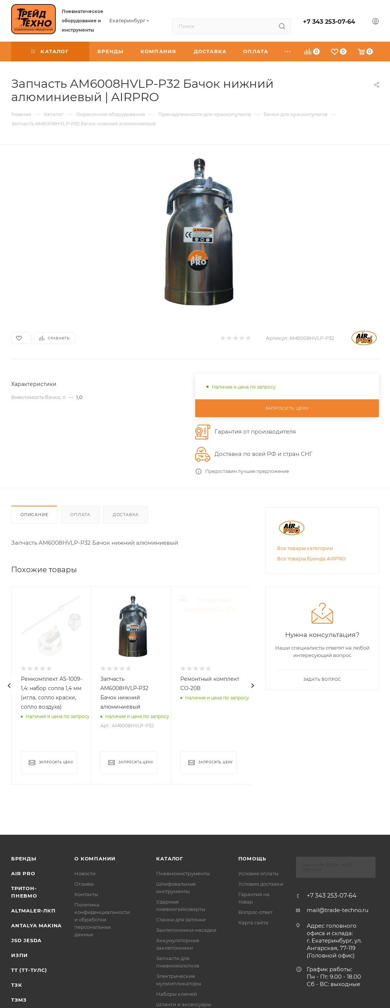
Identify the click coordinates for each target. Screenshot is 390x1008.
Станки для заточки (181, 919)
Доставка (126, 514)
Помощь (252, 859)
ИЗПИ (19, 955)
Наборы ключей (176, 994)
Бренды (23, 859)
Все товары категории (305, 548)
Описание (34, 514)
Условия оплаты (258, 873)
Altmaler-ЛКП (33, 911)
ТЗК (16, 985)
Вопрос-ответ (255, 912)
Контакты (86, 894)
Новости (85, 873)
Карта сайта (253, 922)
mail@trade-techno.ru (337, 910)
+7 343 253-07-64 (329, 21)
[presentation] (9, 685)
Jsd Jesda (26, 940)
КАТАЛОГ (169, 859)
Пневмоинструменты (183, 873)
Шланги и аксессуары (183, 1004)
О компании (95, 859)
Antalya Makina (36, 925)
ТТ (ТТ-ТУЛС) (29, 970)
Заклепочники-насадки (186, 930)
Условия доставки (260, 884)
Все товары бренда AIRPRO (311, 558)
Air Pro (23, 873)
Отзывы (84, 884)
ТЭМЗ (19, 1000)
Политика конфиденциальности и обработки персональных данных (102, 919)
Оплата (80, 514)
